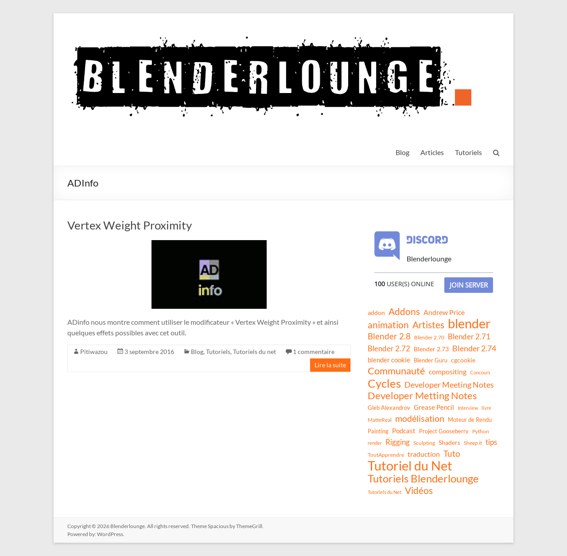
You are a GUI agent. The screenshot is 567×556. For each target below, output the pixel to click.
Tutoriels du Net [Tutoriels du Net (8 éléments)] (384, 492)
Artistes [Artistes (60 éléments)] (428, 324)
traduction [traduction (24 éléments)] (424, 454)
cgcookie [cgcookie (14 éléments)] (463, 360)
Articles (432, 152)
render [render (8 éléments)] (375, 443)
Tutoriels (468, 152)
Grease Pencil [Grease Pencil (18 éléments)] (434, 407)
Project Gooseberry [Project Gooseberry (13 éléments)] (444, 431)
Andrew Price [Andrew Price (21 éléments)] (444, 312)
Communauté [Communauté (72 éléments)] (396, 370)
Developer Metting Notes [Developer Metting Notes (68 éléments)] (422, 395)
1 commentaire (313, 351)
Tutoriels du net (254, 351)
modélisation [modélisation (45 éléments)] (419, 418)
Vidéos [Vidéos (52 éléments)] (419, 490)
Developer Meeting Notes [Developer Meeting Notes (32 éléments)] (449, 384)
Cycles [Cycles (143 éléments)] (384, 383)
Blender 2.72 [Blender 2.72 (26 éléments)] (389, 348)
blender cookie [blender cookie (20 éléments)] (389, 360)
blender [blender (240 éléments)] (469, 323)
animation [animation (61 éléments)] (388, 324)
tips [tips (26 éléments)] (491, 442)
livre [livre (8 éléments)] (486, 408)
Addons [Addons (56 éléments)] (404, 311)
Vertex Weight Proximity (129, 225)
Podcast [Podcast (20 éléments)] (404, 431)
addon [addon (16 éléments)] (376, 312)
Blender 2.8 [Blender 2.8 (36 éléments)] (389, 336)
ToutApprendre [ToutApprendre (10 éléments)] (386, 454)
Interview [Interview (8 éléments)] (468, 408)
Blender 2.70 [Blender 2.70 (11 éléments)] (429, 337)
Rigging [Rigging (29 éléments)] (397, 442)
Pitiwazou (94, 351)
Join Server (469, 284)
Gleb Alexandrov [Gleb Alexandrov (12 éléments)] (389, 407)
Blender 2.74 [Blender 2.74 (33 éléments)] (474, 348)
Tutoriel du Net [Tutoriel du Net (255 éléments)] (410, 465)
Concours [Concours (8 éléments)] (480, 372)
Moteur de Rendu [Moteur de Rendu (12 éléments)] (470, 419)
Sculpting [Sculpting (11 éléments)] (424, 442)
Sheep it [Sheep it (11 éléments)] (473, 442)
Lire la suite (330, 365)
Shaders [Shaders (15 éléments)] (449, 442)
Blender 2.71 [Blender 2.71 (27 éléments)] (469, 336)
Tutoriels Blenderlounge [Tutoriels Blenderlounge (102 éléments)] (423, 478)
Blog (402, 152)
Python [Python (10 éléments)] (480, 431)
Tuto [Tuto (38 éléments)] (451, 453)
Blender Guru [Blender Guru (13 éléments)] (430, 360)
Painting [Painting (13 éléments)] (378, 431)
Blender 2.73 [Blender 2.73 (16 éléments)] (431, 349)
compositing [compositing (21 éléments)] (447, 372)
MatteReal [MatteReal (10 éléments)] (380, 419)
